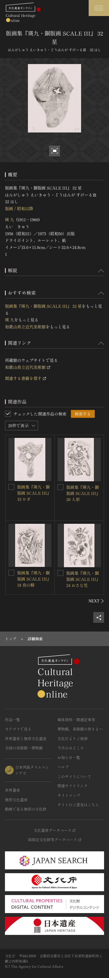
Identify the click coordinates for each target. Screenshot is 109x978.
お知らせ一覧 (69, 757)
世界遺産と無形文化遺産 (26, 738)
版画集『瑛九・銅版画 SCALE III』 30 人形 (83, 493)
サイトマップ (69, 795)
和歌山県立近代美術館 (25, 327)
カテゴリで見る (18, 729)
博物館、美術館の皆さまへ (80, 729)
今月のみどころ (71, 748)
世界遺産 (12, 790)
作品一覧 (12, 719)
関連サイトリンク (73, 785)
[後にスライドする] (96, 601)
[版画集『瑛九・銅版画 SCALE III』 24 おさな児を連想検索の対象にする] (60, 573)
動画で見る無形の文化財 (26, 809)
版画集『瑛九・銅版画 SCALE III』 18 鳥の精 (34, 579)
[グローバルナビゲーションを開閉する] (99, 8)
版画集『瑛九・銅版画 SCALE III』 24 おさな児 (83, 579)
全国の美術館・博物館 (24, 748)
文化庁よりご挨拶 (73, 738)
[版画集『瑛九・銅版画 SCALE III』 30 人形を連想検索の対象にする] (60, 487)
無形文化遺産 (16, 799)
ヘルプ (63, 767)
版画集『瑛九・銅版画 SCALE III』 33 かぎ (34, 493)
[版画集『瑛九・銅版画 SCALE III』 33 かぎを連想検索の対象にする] (11, 487)
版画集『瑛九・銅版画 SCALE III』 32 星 (43, 306)
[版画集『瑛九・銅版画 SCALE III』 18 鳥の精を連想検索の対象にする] (11, 573)
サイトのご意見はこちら (78, 804)
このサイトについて (75, 776)
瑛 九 (9, 219)
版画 (9, 208)
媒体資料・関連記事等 (76, 719)
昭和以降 (25, 208)
